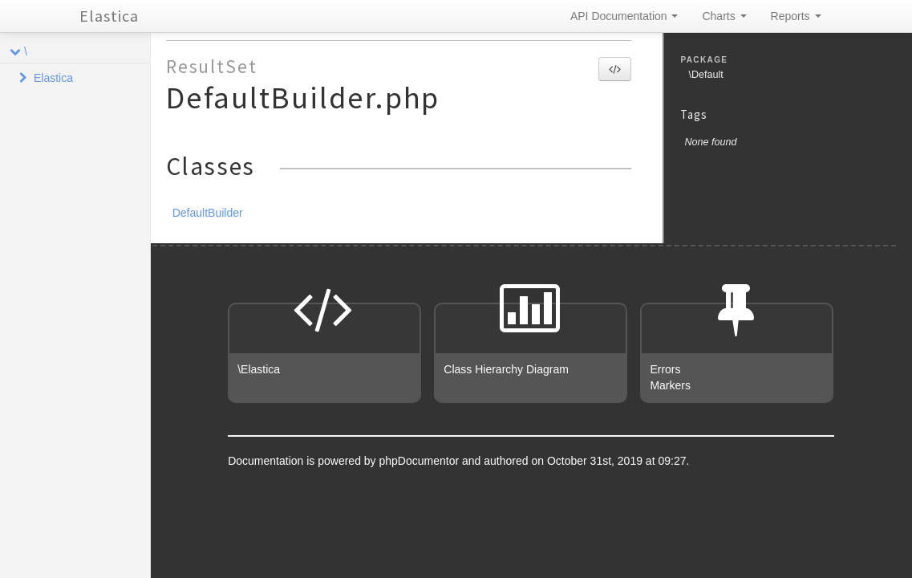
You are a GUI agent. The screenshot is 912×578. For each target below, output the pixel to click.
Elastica (109, 16)
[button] (614, 69)
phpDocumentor (421, 460)
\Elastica (258, 369)
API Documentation (624, 16)
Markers (670, 385)
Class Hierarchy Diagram (506, 369)
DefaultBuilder (207, 212)
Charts (724, 16)
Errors (665, 369)
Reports (796, 16)
